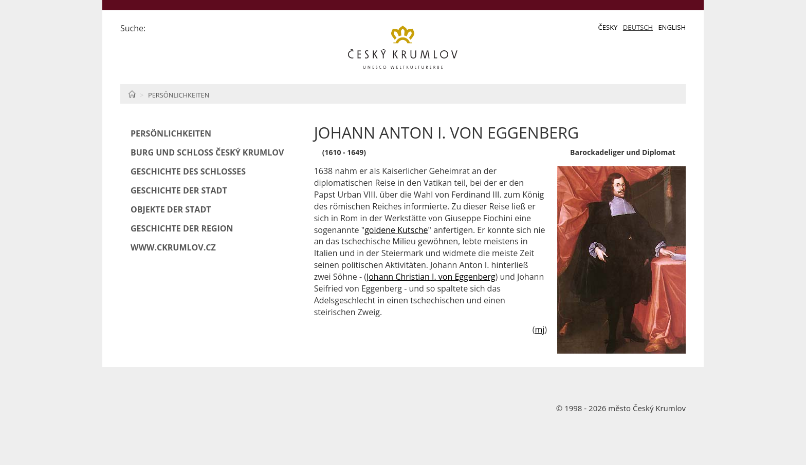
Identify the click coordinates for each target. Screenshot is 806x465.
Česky (608, 27)
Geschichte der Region (182, 228)
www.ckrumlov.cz (173, 247)
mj (539, 329)
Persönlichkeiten (178, 95)
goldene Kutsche (396, 230)
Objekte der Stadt (171, 209)
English (672, 27)
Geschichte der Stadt (179, 190)
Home (132, 94)
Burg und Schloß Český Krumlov (207, 152)
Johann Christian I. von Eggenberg (431, 276)
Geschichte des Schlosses (188, 171)
